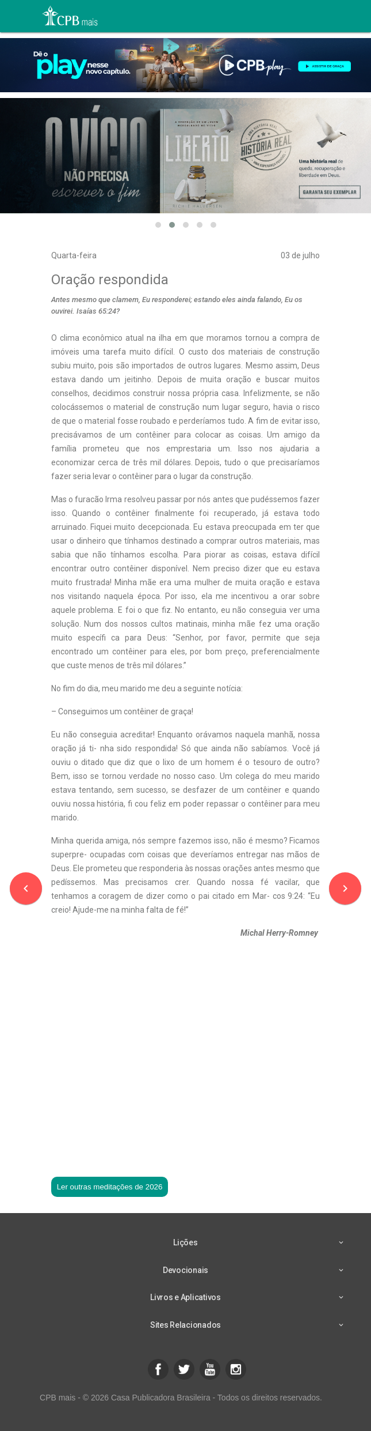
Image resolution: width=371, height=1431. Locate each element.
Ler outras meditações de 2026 (110, 1187)
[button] (158, 225)
